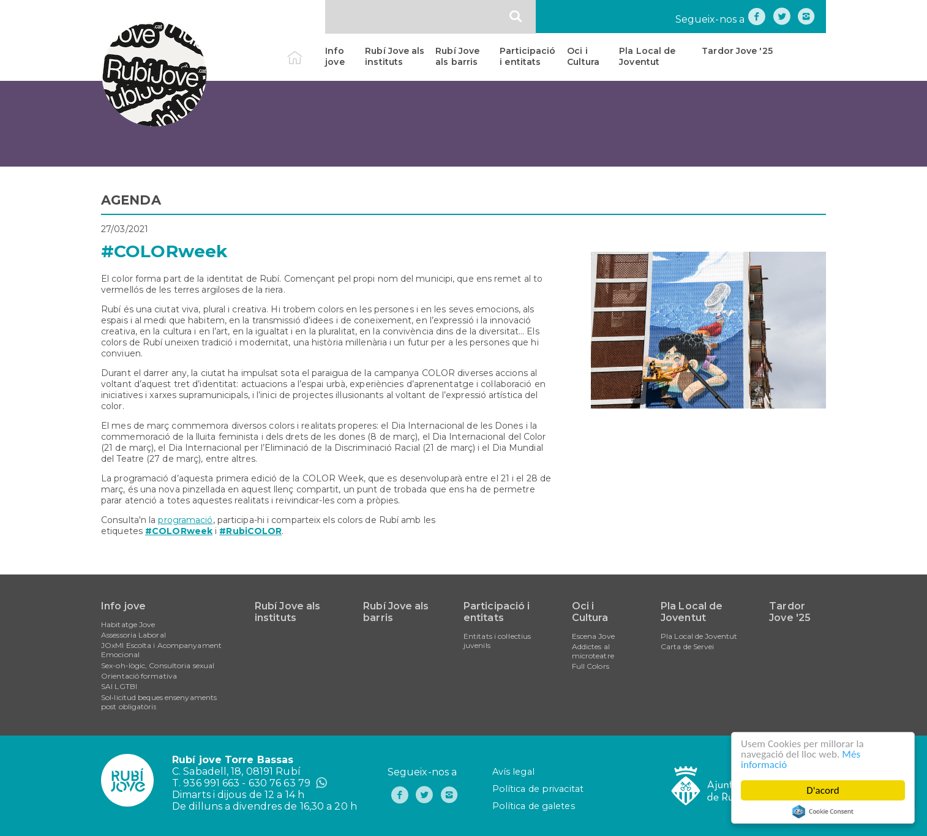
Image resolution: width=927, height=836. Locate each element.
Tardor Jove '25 (737, 50)
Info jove (334, 56)
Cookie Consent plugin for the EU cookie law (823, 811)
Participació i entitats (527, 56)
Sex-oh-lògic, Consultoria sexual (157, 665)
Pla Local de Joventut (647, 56)
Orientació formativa (139, 675)
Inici (305, 51)
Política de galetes (533, 806)
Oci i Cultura (583, 56)
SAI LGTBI (119, 686)
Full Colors (590, 666)
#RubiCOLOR (250, 531)
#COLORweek (178, 531)
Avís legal (513, 771)
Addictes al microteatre (593, 651)
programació (185, 519)
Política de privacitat (538, 788)
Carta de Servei (688, 646)
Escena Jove (593, 636)
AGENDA (131, 200)
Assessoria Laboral (133, 634)
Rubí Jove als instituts (394, 56)
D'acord (822, 790)
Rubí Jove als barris (457, 56)
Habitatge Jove (128, 624)
